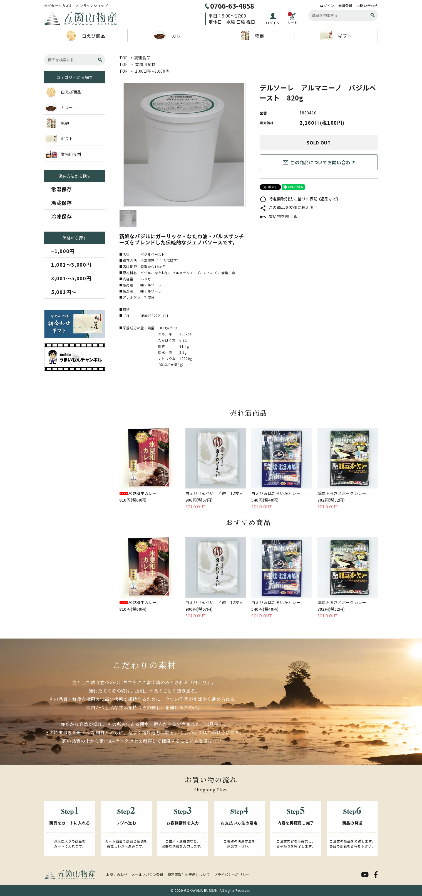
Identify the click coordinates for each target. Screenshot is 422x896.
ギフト (336, 35)
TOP (123, 57)
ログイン (327, 5)
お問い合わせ (367, 5)
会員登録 (345, 5)
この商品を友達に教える (287, 207)
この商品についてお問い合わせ (318, 162)
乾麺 (252, 35)
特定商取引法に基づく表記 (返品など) (299, 199)
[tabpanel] (184, 145)
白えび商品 (85, 36)
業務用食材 (145, 64)
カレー (169, 35)
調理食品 (142, 57)
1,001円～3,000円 (152, 71)
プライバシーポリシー (231, 874)
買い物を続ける (278, 216)
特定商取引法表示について (189, 874)
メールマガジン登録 (147, 874)
